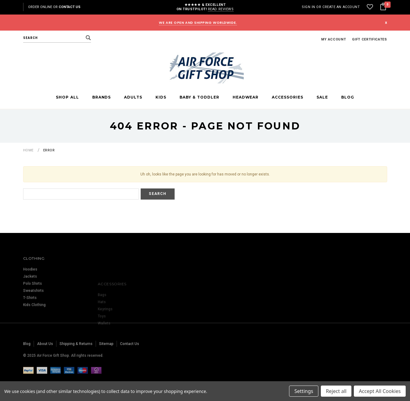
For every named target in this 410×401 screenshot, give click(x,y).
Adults (133, 97)
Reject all (336, 391)
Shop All (67, 97)
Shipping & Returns (76, 357)
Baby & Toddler (199, 97)
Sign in (308, 7)
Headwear (246, 97)
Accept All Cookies (380, 391)
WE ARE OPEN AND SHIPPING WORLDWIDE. (198, 22)
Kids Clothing (34, 324)
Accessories (287, 97)
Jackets (30, 295)
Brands (101, 97)
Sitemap (106, 357)
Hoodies (30, 288)
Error (49, 150)
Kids (160, 97)
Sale (322, 97)
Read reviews (221, 9)
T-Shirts (30, 316)
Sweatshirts (33, 309)
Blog (347, 97)
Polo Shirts (32, 302)
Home (28, 150)
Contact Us (70, 7)
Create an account (341, 7)
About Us (45, 357)
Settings (303, 391)
